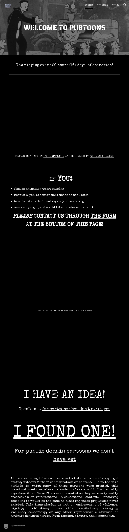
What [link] (115, 5)
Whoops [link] (102, 5)
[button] (125, 5)
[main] (64, 28)
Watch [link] (89, 5)
